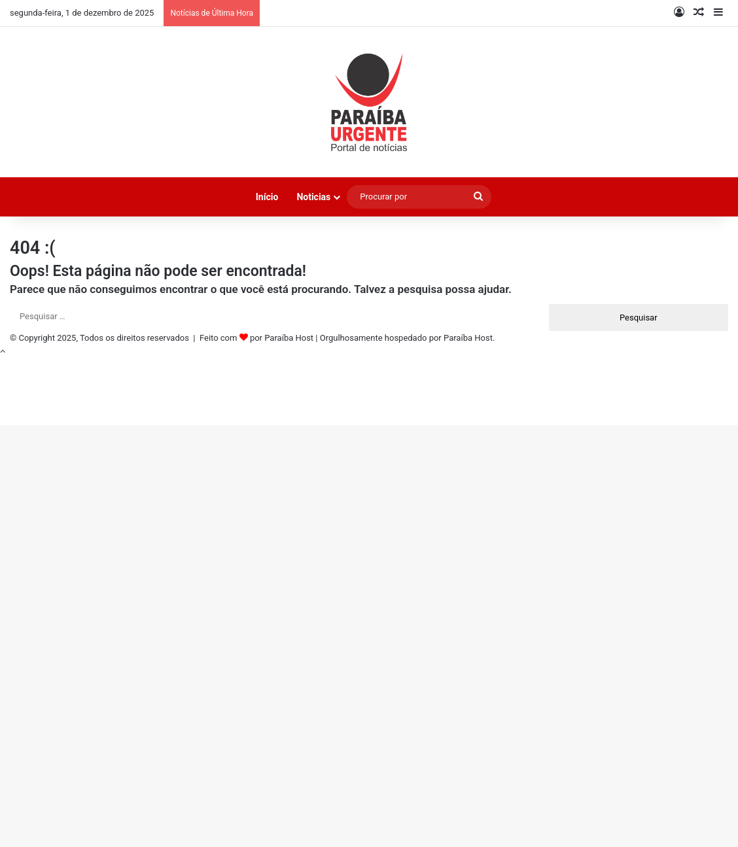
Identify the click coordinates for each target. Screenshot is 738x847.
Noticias (313, 197)
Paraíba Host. (469, 338)
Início (267, 197)
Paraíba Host (288, 338)
